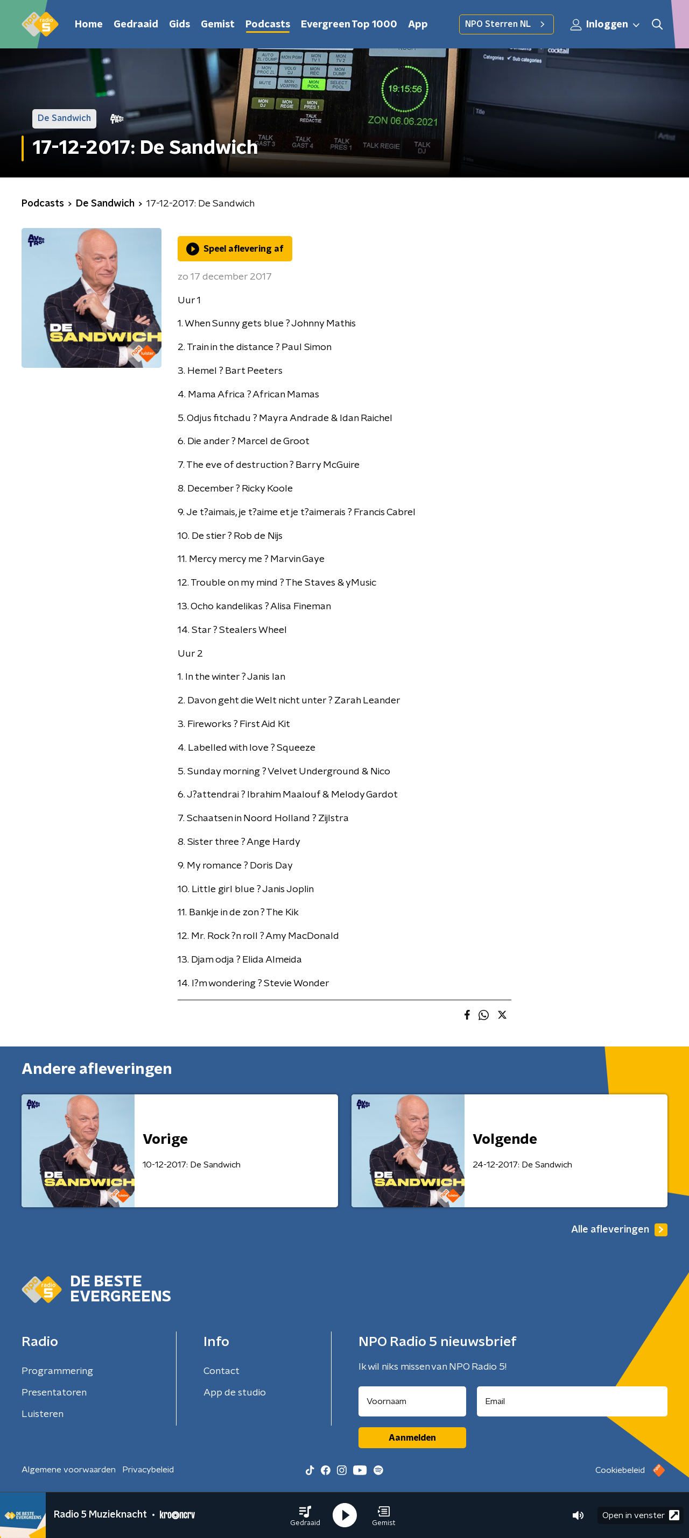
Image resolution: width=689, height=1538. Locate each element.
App (418, 25)
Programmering (57, 1371)
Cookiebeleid (620, 1470)
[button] (305, 1515)
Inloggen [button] (605, 25)
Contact (221, 1371)
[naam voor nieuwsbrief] (412, 1401)
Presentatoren (54, 1393)
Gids (179, 25)
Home (89, 25)
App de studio (234, 1393)
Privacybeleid (148, 1469)
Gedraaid (136, 25)
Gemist (218, 25)
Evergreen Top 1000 (349, 25)
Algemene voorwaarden (69, 1469)
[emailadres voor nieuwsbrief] (572, 1401)
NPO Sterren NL (506, 24)
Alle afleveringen (619, 1229)
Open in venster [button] (640, 1515)
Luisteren (43, 1414)
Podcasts (267, 25)
